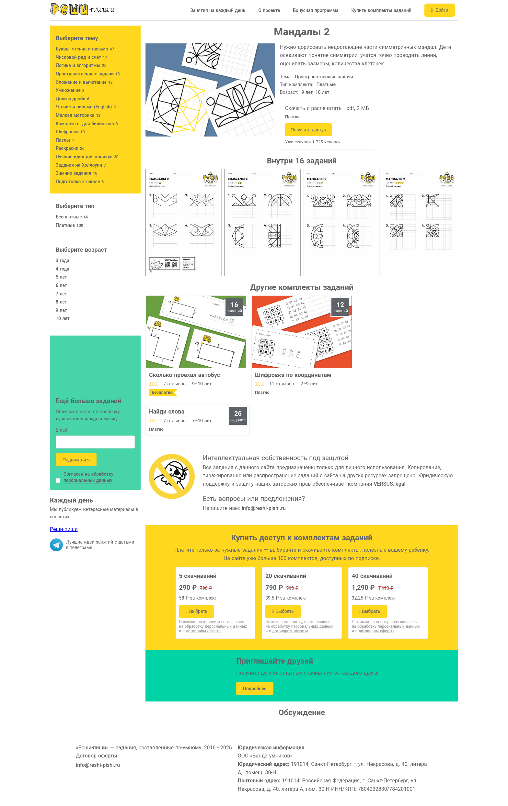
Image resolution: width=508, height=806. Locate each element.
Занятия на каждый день (217, 10)
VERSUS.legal (389, 484)
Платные (326, 84)
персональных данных (88, 480)
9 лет (307, 92)
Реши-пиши (64, 529)
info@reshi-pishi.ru (264, 508)
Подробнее (255, 688)
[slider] (153, 383)
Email (61, 430)
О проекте (269, 10)
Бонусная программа (315, 10)
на (213, 626)
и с (200, 631)
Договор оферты (96, 756)
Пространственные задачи (324, 76)
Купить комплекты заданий (381, 10)
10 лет (322, 92)
